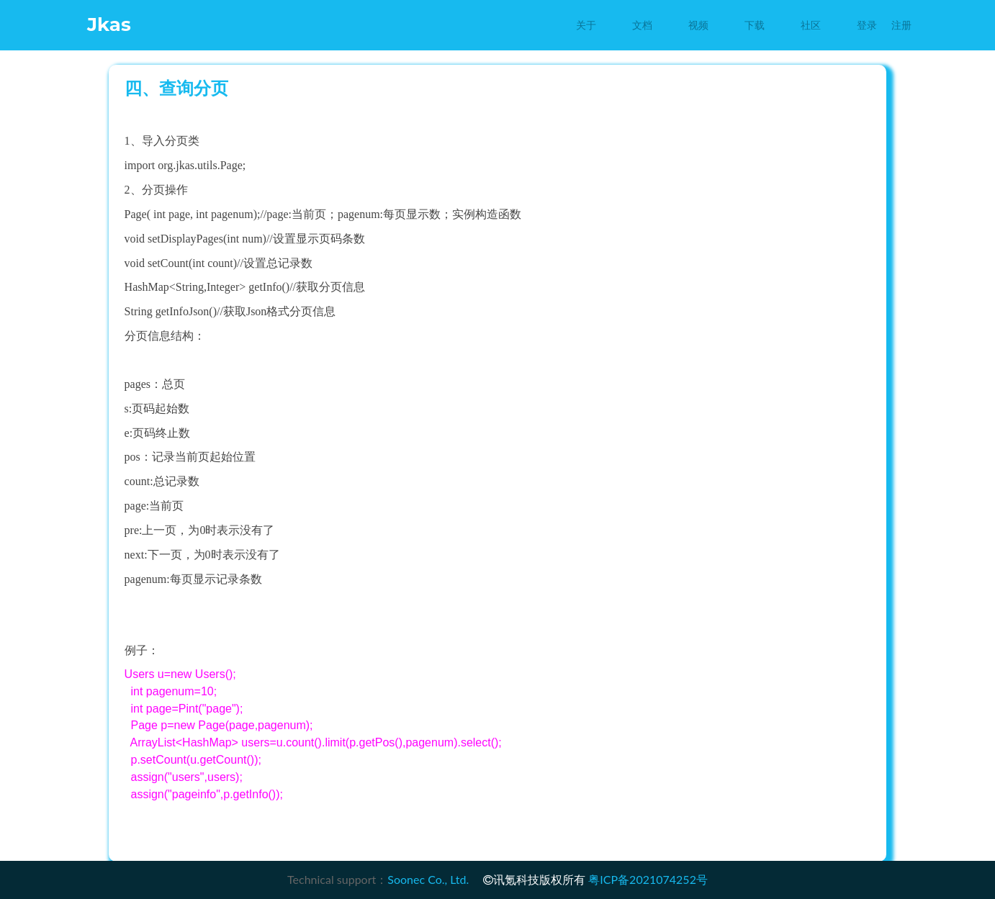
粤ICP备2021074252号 (648, 879)
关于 (586, 25)
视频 (698, 25)
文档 (642, 25)
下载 (754, 25)
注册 (901, 25)
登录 (867, 25)
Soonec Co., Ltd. (428, 879)
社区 (811, 25)
